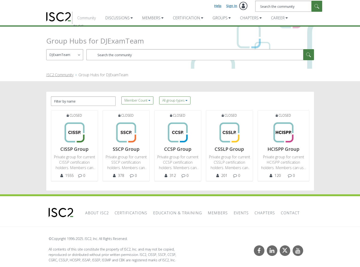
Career (278, 17)
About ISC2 (97, 212)
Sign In (231, 6)
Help (217, 6)
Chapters (249, 17)
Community (86, 17)
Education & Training (177, 212)
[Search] (288, 6)
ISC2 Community (60, 74)
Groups (220, 17)
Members (151, 17)
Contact (290, 212)
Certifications (131, 212)
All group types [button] (173, 100)
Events (241, 212)
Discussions (117, 17)
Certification (186, 17)
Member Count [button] (135, 100)
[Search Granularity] (64, 54)
